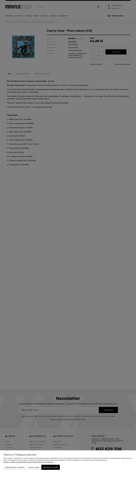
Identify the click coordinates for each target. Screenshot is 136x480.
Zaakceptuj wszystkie (50, 467)
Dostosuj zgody (33, 467)
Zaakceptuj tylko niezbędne (15, 467)
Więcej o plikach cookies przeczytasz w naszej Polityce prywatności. (28, 462)
